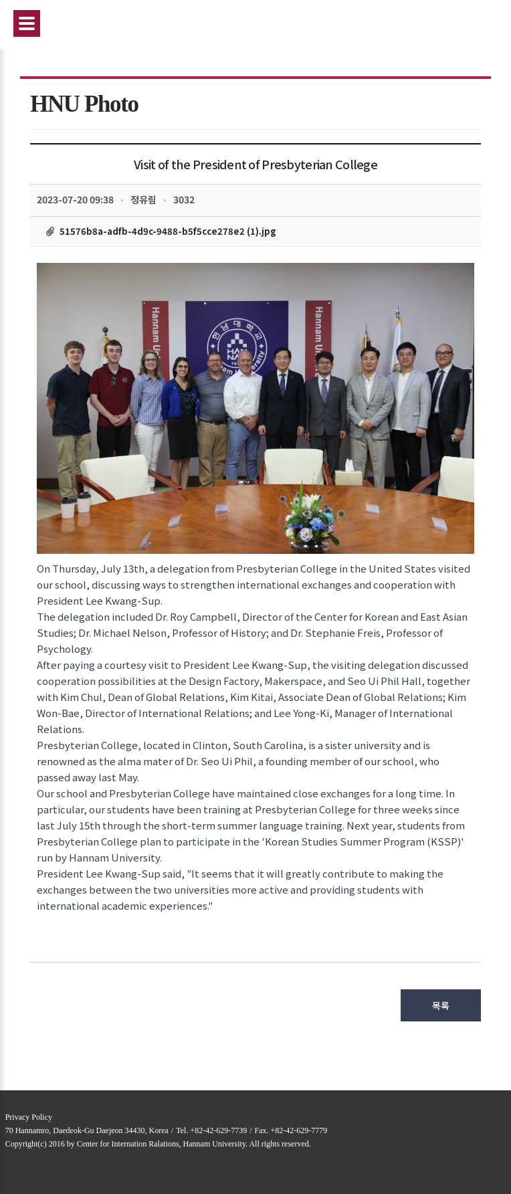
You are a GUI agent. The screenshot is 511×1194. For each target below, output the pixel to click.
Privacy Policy (28, 1117)
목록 (440, 1005)
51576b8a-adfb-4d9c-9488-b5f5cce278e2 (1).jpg (168, 231)
